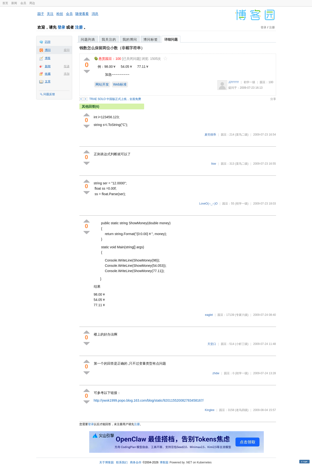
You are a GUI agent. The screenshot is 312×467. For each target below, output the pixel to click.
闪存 (48, 42)
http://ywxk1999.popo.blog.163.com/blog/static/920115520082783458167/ (149, 400)
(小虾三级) (241, 344)
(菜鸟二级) (241, 134)
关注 (50, 14)
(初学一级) (241, 203)
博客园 (164, 462)
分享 (273, 99)
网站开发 (102, 84)
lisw (213, 163)
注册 (79, 27)
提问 (67, 50)
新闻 (14, 3)
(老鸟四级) (241, 410)
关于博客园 (106, 462)
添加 (67, 73)
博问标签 (150, 39)
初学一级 (249, 82)
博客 (48, 58)
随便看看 (82, 14)
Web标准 (120, 84)
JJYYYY (233, 82)
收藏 (48, 73)
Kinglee (209, 410)
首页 (5, 3)
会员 (23, 3)
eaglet (209, 315)
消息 (95, 14)
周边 (32, 3)
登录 (61, 27)
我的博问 (130, 39)
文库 (48, 81)
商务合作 (135, 462)
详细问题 (171, 39)
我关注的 (109, 39)
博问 (48, 50)
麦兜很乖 (210, 134)
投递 (67, 66)
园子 (40, 14)
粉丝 (59, 14)
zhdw (215, 373)
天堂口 (211, 344)
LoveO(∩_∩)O (208, 203)
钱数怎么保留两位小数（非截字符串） (112, 48)
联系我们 (122, 462)
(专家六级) (241, 315)
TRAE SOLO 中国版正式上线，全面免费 (115, 99)
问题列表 (88, 39)
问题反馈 (49, 94)
